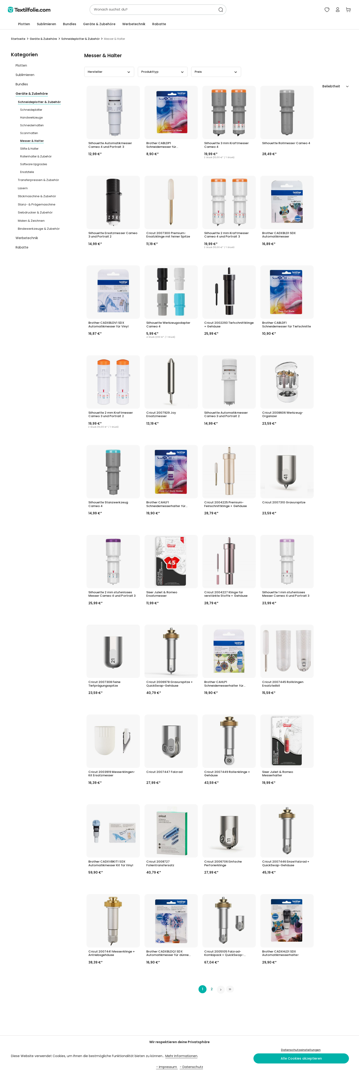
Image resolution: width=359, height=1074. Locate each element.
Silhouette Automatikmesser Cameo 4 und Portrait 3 (110, 145)
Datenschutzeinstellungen (301, 1050)
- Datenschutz (191, 1067)
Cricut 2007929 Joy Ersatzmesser (161, 415)
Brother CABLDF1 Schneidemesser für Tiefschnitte (286, 325)
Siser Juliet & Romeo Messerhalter (277, 774)
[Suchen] (209, 10)
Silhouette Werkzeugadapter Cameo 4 (168, 325)
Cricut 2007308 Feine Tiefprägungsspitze (104, 684)
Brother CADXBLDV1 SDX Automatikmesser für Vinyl (108, 325)
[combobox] (141, 10)
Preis (216, 72)
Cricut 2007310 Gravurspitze (283, 503)
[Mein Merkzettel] (324, 10)
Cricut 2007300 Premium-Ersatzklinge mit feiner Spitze (168, 235)
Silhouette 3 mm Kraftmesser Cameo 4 (226, 145)
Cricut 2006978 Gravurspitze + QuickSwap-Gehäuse (169, 684)
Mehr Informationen (181, 1056)
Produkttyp (162, 72)
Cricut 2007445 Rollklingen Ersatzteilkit (282, 684)
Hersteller (109, 72)
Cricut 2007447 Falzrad (164, 772)
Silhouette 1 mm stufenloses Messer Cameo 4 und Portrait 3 (285, 594)
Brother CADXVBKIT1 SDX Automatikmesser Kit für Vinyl (110, 864)
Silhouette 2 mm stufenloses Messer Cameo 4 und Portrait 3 (112, 594)
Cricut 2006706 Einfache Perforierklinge (223, 864)
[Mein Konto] (336, 10)
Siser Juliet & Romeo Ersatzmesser (161, 594)
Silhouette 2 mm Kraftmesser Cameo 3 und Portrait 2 (110, 415)
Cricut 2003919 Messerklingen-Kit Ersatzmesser (111, 774)
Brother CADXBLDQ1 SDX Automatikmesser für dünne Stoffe (167, 954)
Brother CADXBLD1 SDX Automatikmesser (279, 235)
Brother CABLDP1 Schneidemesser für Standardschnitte (161, 145)
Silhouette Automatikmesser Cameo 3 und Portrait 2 (226, 415)
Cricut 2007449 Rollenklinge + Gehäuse (227, 774)
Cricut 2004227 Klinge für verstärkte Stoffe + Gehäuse (225, 594)
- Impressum (167, 1067)
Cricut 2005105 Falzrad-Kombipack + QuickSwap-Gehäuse (224, 954)
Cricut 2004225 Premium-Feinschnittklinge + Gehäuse (225, 505)
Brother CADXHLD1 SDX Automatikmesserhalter (280, 954)
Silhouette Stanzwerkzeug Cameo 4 (108, 505)
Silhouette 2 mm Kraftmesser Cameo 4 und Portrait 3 (226, 235)
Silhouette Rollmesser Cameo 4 (286, 144)
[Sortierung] (336, 87)
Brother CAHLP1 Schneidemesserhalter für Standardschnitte (223, 684)
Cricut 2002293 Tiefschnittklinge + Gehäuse (229, 325)
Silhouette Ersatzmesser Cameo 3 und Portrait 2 (112, 235)
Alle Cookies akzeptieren (301, 1058)
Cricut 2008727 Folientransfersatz (160, 864)
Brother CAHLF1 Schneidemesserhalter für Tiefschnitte (165, 505)
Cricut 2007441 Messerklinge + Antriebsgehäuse (111, 954)
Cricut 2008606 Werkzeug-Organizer (282, 415)
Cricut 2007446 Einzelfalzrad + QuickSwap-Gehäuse (285, 864)
